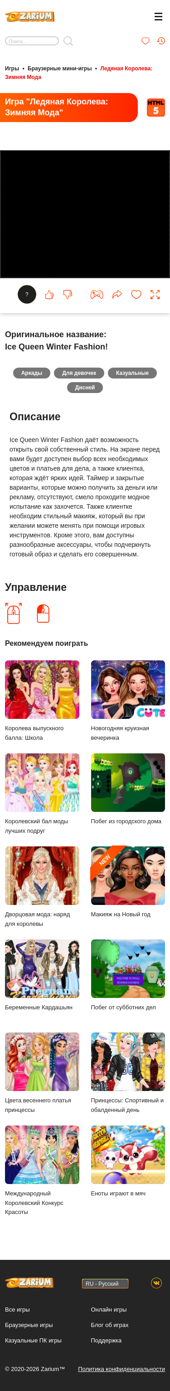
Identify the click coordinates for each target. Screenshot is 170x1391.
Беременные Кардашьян (42, 975)
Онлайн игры (109, 1309)
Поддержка (106, 1340)
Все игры (17, 1309)
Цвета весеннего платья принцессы (42, 1072)
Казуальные (132, 373)
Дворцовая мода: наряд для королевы (42, 886)
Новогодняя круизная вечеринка (128, 700)
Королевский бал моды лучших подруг (42, 793)
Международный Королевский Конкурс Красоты (42, 1171)
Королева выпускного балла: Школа (42, 700)
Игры (12, 68)
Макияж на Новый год (128, 882)
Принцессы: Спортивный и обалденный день (128, 1072)
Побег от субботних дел (128, 975)
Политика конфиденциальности (121, 1369)
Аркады (32, 373)
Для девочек (79, 373)
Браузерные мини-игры (60, 68)
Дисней (85, 387)
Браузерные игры (29, 1325)
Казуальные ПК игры (33, 1340)
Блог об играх (110, 1325)
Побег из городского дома (128, 789)
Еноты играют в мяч (128, 1161)
